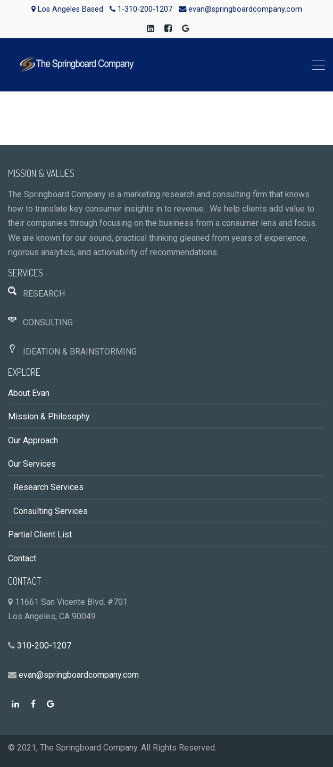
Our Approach (33, 440)
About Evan (28, 393)
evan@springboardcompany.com (79, 675)
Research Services (48, 487)
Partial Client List (40, 534)
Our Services (32, 464)
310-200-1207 (44, 645)
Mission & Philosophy (49, 416)
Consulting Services (50, 511)
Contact (22, 558)
